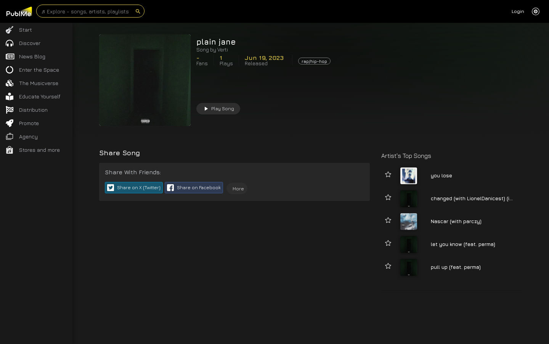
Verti (222, 50)
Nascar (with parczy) (456, 221)
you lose (441, 175)
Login (518, 11)
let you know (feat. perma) (463, 244)
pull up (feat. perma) (456, 267)
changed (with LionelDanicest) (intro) (476, 198)
